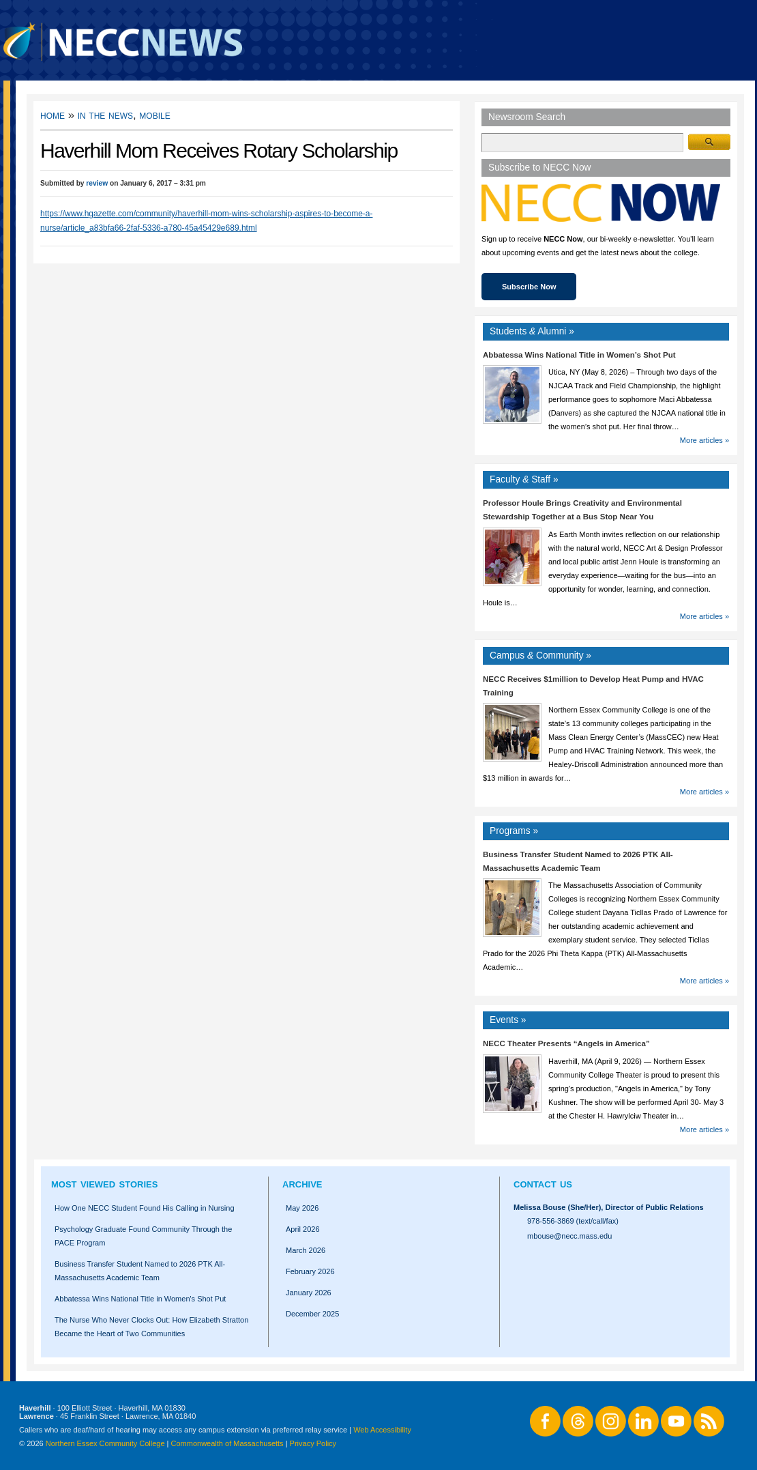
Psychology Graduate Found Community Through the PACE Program (143, 1236)
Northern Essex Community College (105, 1443)
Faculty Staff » (524, 479)
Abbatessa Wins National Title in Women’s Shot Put (579, 355)
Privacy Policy (313, 1443)
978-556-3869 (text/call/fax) (573, 1221)
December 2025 (312, 1314)
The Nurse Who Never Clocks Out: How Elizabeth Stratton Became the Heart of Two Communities (151, 1327)
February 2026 (310, 1271)
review (97, 183)
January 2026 (308, 1292)
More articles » (704, 440)
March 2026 (305, 1250)
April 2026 (303, 1229)
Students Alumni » (532, 331)
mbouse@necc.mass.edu (569, 1236)
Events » (508, 1020)
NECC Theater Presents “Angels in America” (566, 1043)
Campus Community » (540, 655)
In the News (105, 115)
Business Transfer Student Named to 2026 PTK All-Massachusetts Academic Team (140, 1271)
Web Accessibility (382, 1430)
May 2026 (302, 1208)
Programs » (514, 831)
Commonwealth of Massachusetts (227, 1443)
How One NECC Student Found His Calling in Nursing (145, 1208)
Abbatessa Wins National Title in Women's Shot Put (140, 1299)
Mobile (154, 115)
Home (52, 115)
